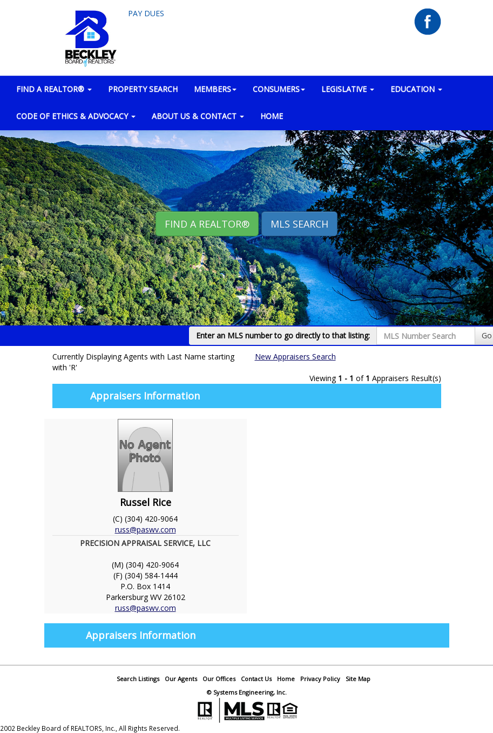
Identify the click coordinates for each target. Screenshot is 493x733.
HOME (271, 116)
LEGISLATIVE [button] (347, 89)
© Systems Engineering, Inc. (247, 692)
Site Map (358, 679)
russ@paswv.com (145, 529)
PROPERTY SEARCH (143, 89)
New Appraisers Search (295, 356)
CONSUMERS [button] (279, 89)
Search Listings (138, 679)
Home (286, 679)
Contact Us (256, 679)
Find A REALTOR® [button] (207, 223)
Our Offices (218, 679)
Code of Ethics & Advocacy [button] (76, 116)
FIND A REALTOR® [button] (54, 89)
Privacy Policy (320, 679)
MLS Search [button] (299, 223)
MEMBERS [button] (215, 89)
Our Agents (181, 679)
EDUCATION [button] (416, 89)
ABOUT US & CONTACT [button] (198, 116)
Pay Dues (146, 13)
